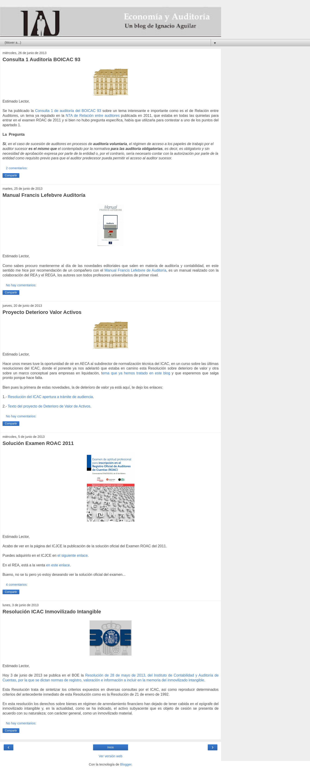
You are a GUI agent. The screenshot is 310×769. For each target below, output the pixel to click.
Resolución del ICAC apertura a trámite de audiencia (50, 397)
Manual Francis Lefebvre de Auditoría (135, 270)
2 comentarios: (16, 168)
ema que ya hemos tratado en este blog (136, 373)
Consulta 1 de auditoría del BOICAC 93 (68, 111)
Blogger (126, 764)
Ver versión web (110, 756)
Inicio (110, 747)
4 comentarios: (16, 584)
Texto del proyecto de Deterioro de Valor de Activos (49, 406)
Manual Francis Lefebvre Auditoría (44, 195)
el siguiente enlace (72, 555)
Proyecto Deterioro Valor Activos (42, 312)
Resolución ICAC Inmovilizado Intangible (52, 611)
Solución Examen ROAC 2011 (38, 443)
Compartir (11, 175)
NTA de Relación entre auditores (93, 116)
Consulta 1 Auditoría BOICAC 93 (41, 59)
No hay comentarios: (21, 285)
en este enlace (58, 565)
